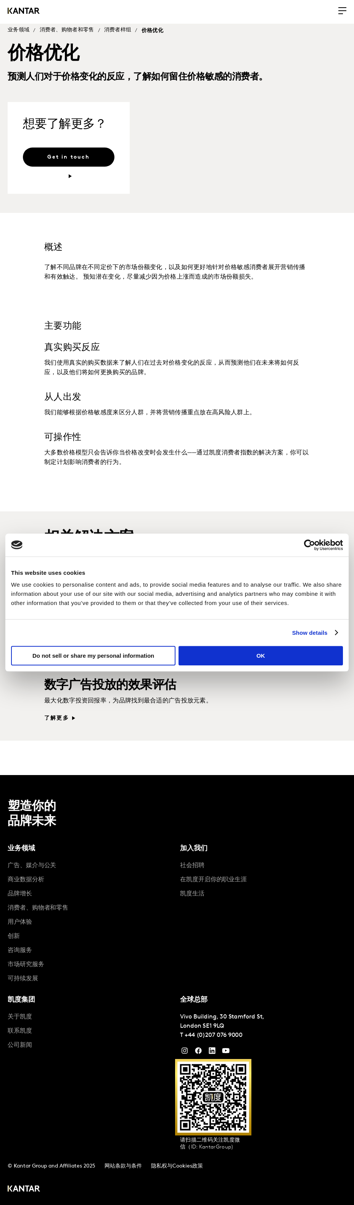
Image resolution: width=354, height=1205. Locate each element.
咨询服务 (20, 950)
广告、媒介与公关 (32, 866)
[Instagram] (184, 1052)
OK (260, 655)
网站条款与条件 (123, 1166)
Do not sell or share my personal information (93, 655)
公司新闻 (20, 1045)
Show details (310, 632)
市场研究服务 (26, 965)
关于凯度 (20, 1017)
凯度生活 (192, 894)
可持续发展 (23, 979)
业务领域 (18, 30)
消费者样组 (118, 30)
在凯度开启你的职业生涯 (213, 880)
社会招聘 (192, 866)
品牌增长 (20, 894)
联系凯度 (20, 1031)
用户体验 (20, 922)
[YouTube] (212, 1052)
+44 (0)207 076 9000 (214, 1035)
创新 (14, 936)
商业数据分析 (26, 880)
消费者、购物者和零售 (67, 30)
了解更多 (56, 718)
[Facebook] (198, 1052)
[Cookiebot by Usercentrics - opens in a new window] (309, 545)
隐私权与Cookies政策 (177, 1166)
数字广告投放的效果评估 (110, 686)
